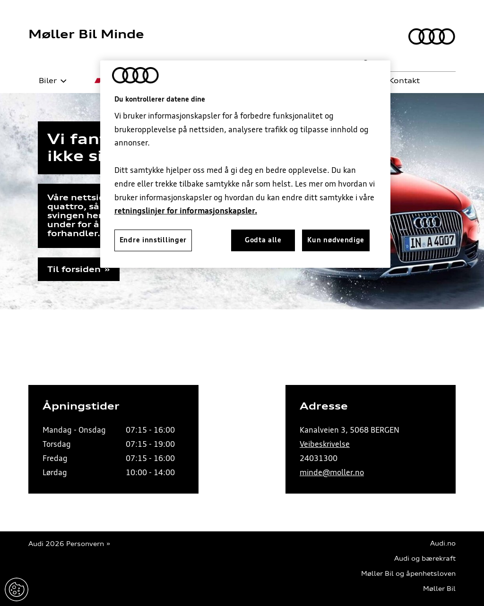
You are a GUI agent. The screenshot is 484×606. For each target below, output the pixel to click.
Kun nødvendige (335, 240)
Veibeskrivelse (325, 444)
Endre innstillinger (16, 589)
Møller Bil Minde (86, 34)
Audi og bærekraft (425, 558)
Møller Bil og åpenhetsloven (408, 573)
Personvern (85, 543)
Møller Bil (439, 588)
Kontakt (399, 81)
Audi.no (443, 543)
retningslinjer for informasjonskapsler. (185, 210)
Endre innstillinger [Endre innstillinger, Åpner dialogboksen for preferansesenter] (153, 240)
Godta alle (263, 240)
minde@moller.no (332, 472)
